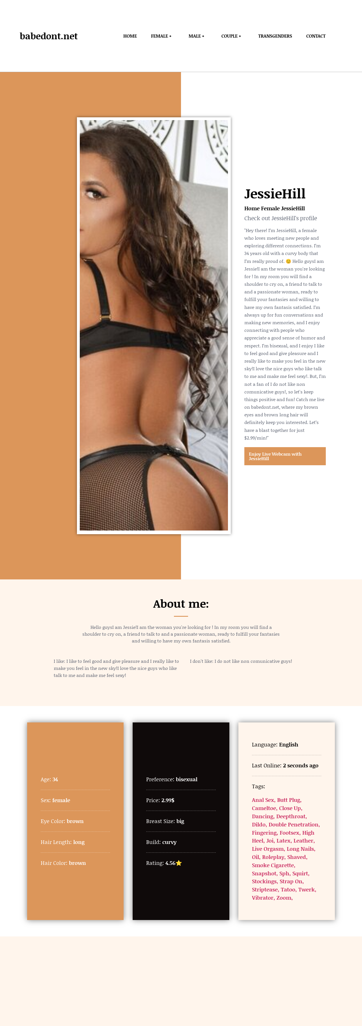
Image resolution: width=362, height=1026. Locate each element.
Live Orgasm (268, 848)
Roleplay (273, 857)
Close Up (290, 808)
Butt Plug (288, 800)
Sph (284, 873)
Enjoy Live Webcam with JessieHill (275, 456)
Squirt (300, 873)
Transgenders (275, 36)
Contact (316, 36)
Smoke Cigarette (273, 865)
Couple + (232, 36)
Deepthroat (290, 816)
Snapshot (264, 873)
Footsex (289, 832)
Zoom (284, 897)
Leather (303, 840)
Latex (283, 840)
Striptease (265, 889)
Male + (198, 36)
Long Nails (300, 848)
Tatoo (288, 889)
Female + (162, 36)
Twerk (306, 889)
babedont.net (49, 35)
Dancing (262, 816)
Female (270, 208)
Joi (269, 840)
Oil (255, 857)
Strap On (291, 881)
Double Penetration (293, 824)
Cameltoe (264, 808)
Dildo (259, 824)
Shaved (296, 857)
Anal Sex (263, 800)
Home (130, 36)
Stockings (264, 881)
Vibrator (262, 897)
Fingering (264, 832)
